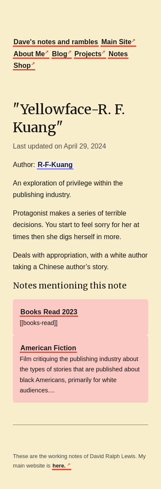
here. (59, 465)
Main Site (116, 42)
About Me (29, 54)
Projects (87, 54)
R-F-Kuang (55, 164)
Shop (22, 65)
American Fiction (48, 348)
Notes (118, 54)
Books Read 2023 (49, 312)
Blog (59, 54)
